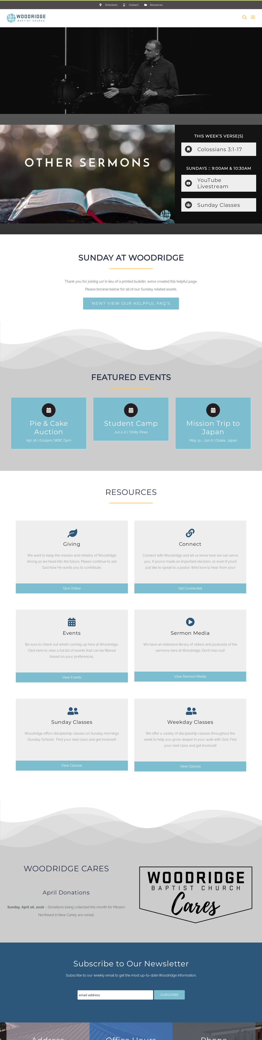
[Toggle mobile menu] (253, 17)
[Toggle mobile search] (244, 17)
